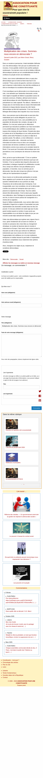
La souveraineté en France (14, 479)
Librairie (5, 670)
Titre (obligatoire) (6, 323)
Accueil (3, 22)
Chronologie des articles (10, 662)
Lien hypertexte (7, 393)
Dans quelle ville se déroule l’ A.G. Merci (18, 611)
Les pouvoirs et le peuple (21, 583)
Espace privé (21, 685)
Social (21, 259)
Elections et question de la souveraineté (18, 430)
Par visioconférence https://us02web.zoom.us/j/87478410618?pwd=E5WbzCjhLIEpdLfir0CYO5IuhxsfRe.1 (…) (21, 600)
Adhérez (5, 15)
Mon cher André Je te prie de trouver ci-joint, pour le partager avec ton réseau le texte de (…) (20, 624)
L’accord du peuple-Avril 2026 (15, 447)
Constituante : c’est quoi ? (11, 660)
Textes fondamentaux (9, 673)
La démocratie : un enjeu (15, 22)
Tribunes (29, 23)
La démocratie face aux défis (9, 23)
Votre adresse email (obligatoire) (11, 302)
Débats (22, 23)
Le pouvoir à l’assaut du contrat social (21, 536)
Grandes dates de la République (13, 675)
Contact (5, 677)
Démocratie (14, 259)
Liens (4, 667)
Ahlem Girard (25, 57)
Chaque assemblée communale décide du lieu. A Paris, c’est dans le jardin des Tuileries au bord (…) (21, 650)
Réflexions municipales (13, 462)
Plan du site (6, 664)
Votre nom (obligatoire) (8, 292)
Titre (4, 384)
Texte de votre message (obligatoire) (12, 332)
